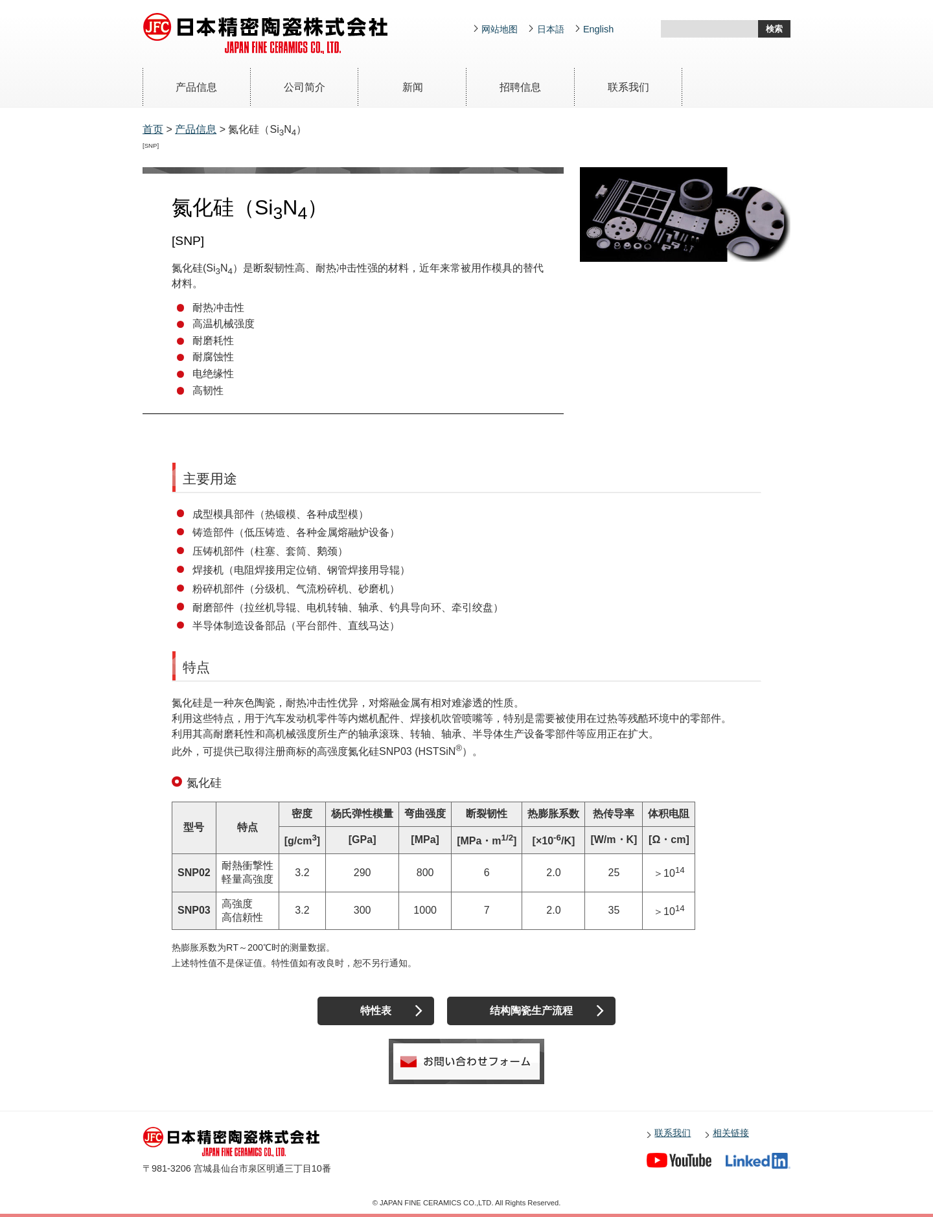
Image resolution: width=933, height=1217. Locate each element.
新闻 (412, 87)
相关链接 (731, 1133)
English (598, 29)
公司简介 (304, 87)
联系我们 (628, 87)
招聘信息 (520, 87)
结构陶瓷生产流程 (531, 1010)
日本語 (550, 29)
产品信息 (196, 87)
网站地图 (499, 29)
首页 (153, 129)
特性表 (375, 1010)
